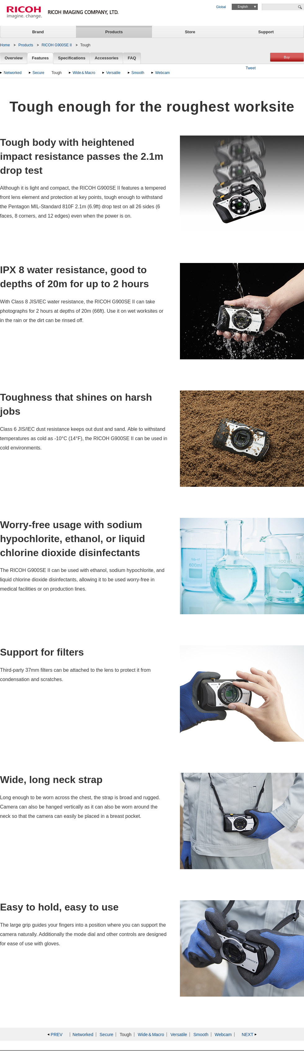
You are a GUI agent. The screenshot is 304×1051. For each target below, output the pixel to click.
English (243, 6)
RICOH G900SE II (57, 45)
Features (40, 58)
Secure (38, 73)
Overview (13, 58)
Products (114, 32)
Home (5, 45)
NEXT (247, 1034)
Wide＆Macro (84, 73)
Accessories (106, 58)
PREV (56, 1034)
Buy (287, 57)
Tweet (251, 68)
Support (266, 32)
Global (221, 7)
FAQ (132, 58)
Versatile (113, 73)
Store (190, 32)
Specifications (71, 58)
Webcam (162, 73)
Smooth (138, 73)
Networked (12, 73)
